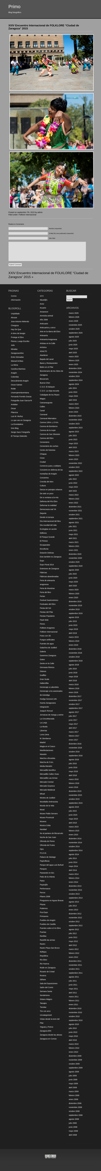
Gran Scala (44, 679)
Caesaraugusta (46, 403)
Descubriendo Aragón (20, 381)
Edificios (43, 533)
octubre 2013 (74, 894)
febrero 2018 (74, 688)
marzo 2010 (74, 1044)
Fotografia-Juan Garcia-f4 (21, 400)
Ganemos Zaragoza (48, 655)
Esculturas (44, 549)
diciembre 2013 (75, 886)
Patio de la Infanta (47, 877)
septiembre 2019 (75, 613)
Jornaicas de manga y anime (51, 715)
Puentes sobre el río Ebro (50, 928)
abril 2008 (73, 1135)
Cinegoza (15, 325)
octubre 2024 (74, 376)
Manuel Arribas (17, 361)
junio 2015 (73, 815)
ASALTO (43, 351)
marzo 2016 (74, 779)
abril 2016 (73, 775)
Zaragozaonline (17, 353)
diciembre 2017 (75, 696)
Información (16, 300)
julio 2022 (73, 479)
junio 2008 (73, 1127)
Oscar (13, 408)
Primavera (44, 916)
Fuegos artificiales (47, 640)
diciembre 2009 (75, 1056)
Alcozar (14, 317)
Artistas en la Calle (47, 343)
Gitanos (43, 671)
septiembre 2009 (75, 1068)
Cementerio (44, 442)
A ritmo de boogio (18, 333)
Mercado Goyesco (47, 786)
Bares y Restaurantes (49, 363)
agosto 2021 (74, 522)
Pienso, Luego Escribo (20, 341)
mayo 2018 (73, 677)
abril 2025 (73, 353)
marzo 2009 (74, 1091)
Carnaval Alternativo (48, 418)
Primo (14, 6)
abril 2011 (73, 993)
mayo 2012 (73, 941)
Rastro (42, 944)
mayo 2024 (73, 396)
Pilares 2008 (45, 896)
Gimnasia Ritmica (47, 667)
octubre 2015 (74, 799)
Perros (42, 893)
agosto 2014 (74, 854)
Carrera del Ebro (47, 438)
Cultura (43, 486)
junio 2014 (73, 862)
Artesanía (44, 335)
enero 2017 (73, 740)
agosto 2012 (74, 929)
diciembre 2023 (75, 416)
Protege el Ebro (17, 337)
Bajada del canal (47, 359)
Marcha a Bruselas (47, 758)
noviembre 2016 (75, 748)
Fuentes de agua (47, 644)
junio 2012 (73, 937)
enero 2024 (73, 412)
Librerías (43, 731)
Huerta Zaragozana (48, 703)
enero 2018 (73, 692)
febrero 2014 (74, 878)
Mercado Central (47, 782)
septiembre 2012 (75, 925)
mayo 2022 (73, 487)
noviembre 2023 (75, 420)
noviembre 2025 (75, 325)
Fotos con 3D (45, 636)
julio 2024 (73, 388)
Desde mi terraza (47, 517)
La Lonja (43, 723)
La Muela (43, 727)
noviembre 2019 (75, 605)
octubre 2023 (74, 424)
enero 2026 (73, 321)
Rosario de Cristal (47, 972)
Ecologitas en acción (48, 529)
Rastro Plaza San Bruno (50, 948)
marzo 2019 (74, 637)
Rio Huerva (44, 964)
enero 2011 (73, 1004)
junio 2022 (73, 483)
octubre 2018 (74, 657)
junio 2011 (73, 985)
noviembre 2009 (75, 1060)
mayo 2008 (73, 1131)
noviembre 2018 (75, 653)
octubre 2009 (74, 1064)
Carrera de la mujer (48, 430)
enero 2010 (73, 1052)
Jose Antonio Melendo (20, 321)
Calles (42, 407)
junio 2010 (73, 1032)
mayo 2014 (73, 866)
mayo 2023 (73, 443)
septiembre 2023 (75, 428)
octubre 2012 (74, 921)
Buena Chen (45, 383)
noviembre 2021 (75, 511)
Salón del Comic (46, 987)
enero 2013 (73, 910)
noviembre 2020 (75, 558)
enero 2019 (73, 645)
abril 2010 (73, 1040)
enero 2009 (73, 1099)
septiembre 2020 (75, 566)
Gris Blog (15, 428)
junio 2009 (73, 1080)
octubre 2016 (74, 752)
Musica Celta (45, 825)
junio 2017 (73, 720)
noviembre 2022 (75, 463)
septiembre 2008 (75, 1115)
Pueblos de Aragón (47, 920)
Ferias (42, 596)
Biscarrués (44, 379)
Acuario (43, 308)
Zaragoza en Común (48, 1039)
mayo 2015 (73, 819)
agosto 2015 (74, 807)
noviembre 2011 (75, 965)
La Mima (14, 365)
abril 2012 (73, 945)
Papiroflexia (44, 861)
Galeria (43, 651)
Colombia (15, 377)
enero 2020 (73, 597)
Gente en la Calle (47, 663)
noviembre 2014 (75, 842)
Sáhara (43, 979)
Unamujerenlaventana (20, 393)
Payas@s (44, 885)
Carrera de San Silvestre (50, 434)
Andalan (14, 404)
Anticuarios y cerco (47, 327)
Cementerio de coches (49, 446)
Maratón (43, 754)
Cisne (42, 458)
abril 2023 (73, 447)
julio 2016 (73, 763)
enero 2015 (73, 835)
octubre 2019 (74, 609)
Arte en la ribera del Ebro (50, 331)
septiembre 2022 (75, 471)
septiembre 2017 (75, 708)
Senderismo (45, 995)
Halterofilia (44, 683)
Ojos (42, 849)
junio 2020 (73, 578)
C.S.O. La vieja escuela (49, 391)
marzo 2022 (74, 495)
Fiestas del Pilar (46, 612)
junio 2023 (73, 439)
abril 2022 (73, 491)
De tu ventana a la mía (49, 497)
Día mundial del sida (48, 525)
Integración (44, 707)
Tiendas (43, 1007)
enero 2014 (73, 882)
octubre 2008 (74, 1111)
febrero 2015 (74, 831)
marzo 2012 (74, 949)
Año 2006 (44, 320)
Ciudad (43, 462)
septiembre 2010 (75, 1020)
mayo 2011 (73, 989)
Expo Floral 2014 (47, 565)
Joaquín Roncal (46, 711)
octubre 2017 (74, 704)
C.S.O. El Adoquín (47, 387)
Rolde (13, 389)
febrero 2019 (74, 641)
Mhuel (42, 794)
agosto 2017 (74, 712)
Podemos (44, 908)
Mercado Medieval (47, 790)
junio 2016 (73, 767)
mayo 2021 (73, 534)
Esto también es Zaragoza (50, 557)
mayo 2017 (73, 724)
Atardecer (44, 355)
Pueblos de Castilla (48, 924)
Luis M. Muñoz (17, 416)
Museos (43, 821)
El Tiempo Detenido (19, 436)
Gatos (42, 659)
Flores (42, 624)
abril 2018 (73, 680)
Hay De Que (16, 329)
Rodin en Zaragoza (47, 968)
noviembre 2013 (75, 890)
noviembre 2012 (75, 918)
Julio (13, 345)
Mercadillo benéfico (48, 770)
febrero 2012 (74, 953)
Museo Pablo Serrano (49, 813)
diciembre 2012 (75, 914)
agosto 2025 (74, 337)
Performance (45, 889)
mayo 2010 (73, 1036)
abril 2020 (73, 586)
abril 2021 (73, 538)
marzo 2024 (74, 404)
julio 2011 (73, 981)
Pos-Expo (44, 912)
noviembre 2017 (75, 700)
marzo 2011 (74, 997)
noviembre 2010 (75, 1012)
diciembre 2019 (75, 601)
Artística (43, 347)
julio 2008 (73, 1123)
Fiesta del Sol (45, 608)
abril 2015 (73, 823)
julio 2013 (73, 906)
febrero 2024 (74, 408)
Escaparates (45, 545)
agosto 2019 (74, 617)
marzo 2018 (74, 684)
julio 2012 (73, 933)
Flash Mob (44, 620)
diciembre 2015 (75, 791)
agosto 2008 (74, 1119)
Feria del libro (45, 592)
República (44, 956)
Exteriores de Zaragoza (49, 569)
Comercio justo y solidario (50, 466)
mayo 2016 (73, 771)
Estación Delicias (47, 553)
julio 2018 (73, 669)
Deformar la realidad (48, 505)
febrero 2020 (74, 594)
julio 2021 (73, 526)
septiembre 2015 (75, 803)
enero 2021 (73, 550)
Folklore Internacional (27, 215)
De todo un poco (46, 493)
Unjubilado (15, 314)
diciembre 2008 (75, 1103)
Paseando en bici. (47, 873)
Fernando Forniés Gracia (21, 397)
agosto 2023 (74, 432)
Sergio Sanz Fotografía (20, 432)
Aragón (14, 373)
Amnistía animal (46, 316)
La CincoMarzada (47, 719)
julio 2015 (73, 811)
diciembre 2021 (75, 507)
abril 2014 (73, 870)
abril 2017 (73, 728)
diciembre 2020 (75, 554)
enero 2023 (73, 459)
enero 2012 (73, 957)
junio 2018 (73, 673)
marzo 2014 (74, 874)
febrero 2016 (74, 783)
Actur (42, 304)
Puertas (43, 932)
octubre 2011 (74, 969)
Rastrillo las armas (47, 940)
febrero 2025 (74, 360)
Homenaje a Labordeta (49, 687)
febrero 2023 (74, 455)
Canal (42, 410)
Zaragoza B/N (45, 1031)
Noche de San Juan (48, 837)
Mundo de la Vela (47, 806)
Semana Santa (46, 991)
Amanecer (44, 312)
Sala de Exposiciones (48, 983)
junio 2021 (73, 530)
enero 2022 (73, 503)
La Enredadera (17, 424)
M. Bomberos (45, 738)
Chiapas (43, 454)
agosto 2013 (74, 902)
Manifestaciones (46, 750)
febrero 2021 (74, 546)
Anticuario (44, 324)
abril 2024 (73, 400)
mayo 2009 (73, 1083)
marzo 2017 (74, 732)
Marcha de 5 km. (47, 762)
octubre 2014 (74, 846)
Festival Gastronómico (49, 600)
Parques (43, 869)
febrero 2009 (74, 1095)
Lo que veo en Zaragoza (21, 420)
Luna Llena (44, 734)
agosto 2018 (74, 665)
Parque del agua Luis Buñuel (52, 865)
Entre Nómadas (17, 357)
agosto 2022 (74, 475)
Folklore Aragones (47, 628)
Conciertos (44, 478)
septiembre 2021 (75, 518)
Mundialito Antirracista (49, 802)
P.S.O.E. (43, 853)
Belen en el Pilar (46, 367)
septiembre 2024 (75, 380)
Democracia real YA (48, 509)
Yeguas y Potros (46, 1027)
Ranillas (43, 936)
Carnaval (43, 414)
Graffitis (43, 675)
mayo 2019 (73, 629)
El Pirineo (44, 541)
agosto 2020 (74, 570)
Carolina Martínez (18, 369)
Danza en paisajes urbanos (51, 489)
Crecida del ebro (46, 482)
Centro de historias (47, 450)
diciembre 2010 (75, 1008)
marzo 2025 (74, 356)
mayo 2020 (73, 582)
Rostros (43, 975)
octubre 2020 (74, 562)
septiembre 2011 (75, 973)
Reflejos (43, 952)
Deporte (43, 513)
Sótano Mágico (46, 999)
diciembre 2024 (75, 368)
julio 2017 (73, 716)
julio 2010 (73, 1028)
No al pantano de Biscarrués (51, 833)
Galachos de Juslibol (48, 648)
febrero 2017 (74, 736)
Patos (42, 881)
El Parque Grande (47, 537)
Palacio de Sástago (48, 857)
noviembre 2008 (75, 1107)
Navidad (43, 829)
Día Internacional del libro (50, 521)
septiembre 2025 (75, 333)
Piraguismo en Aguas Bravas (52, 900)
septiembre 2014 (75, 850)
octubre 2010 (74, 1016)
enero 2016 (73, 787)
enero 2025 (73, 364)
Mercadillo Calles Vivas (49, 774)
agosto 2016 (74, 759)
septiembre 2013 (75, 898)
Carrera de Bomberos (49, 426)
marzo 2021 (74, 542)
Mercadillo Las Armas (48, 778)
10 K (42, 296)
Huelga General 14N (48, 699)
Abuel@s (43, 300)
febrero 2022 (74, 499)
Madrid (43, 742)
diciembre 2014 (75, 839)
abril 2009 (73, 1087)
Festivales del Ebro (47, 604)
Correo (14, 296)
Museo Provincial (47, 817)
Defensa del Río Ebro (48, 501)
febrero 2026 (74, 317)
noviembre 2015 (75, 795)
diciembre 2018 (75, 649)
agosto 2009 (74, 1072)
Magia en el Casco (47, 746)
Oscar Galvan (16, 385)
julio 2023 (73, 435)
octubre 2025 (74, 329)
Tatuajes (43, 1003)
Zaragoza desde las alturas (51, 1035)
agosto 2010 (74, 1024)
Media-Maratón (46, 766)
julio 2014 (73, 858)
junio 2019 (73, 625)
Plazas (42, 904)
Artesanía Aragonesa (48, 339)
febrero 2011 (74, 1001)
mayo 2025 (73, 349)
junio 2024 (73, 392)
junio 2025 (73, 345)
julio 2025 (73, 341)
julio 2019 (73, 621)
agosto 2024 (74, 384)
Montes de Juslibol (47, 798)
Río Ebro (43, 960)
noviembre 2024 (75, 372)
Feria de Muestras (47, 588)
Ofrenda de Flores (47, 841)
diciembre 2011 (75, 961)
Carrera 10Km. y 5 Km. (49, 422)
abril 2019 (73, 633)
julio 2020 (73, 574)
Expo (42, 561)
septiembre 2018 (75, 661)
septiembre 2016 (75, 756)
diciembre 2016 (75, 744)
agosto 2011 (74, 977)
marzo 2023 (74, 451)
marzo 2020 (74, 590)
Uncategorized (46, 1015)
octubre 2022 (74, 467)
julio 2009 (73, 1076)
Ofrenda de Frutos (47, 845)
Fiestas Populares (47, 616)
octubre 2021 (74, 515)
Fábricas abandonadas (49, 576)
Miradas (14, 349)
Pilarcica (14, 412)
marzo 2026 (74, 313)
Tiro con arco (45, 1011)
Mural (42, 810)
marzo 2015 (74, 827)
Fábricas (43, 572)
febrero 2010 (74, 1048)
